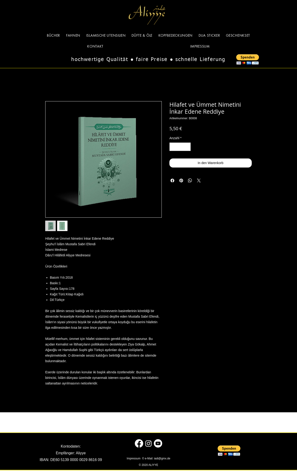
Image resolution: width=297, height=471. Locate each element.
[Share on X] (199, 180)
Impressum (134, 458)
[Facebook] (139, 443)
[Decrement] (173, 147)
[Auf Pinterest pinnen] (181, 180)
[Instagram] (148, 443)
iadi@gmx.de (162, 458)
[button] (247, 59)
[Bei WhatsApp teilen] (190, 180)
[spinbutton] (180, 147)
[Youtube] (158, 443)
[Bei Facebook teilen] (172, 180)
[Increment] (187, 147)
